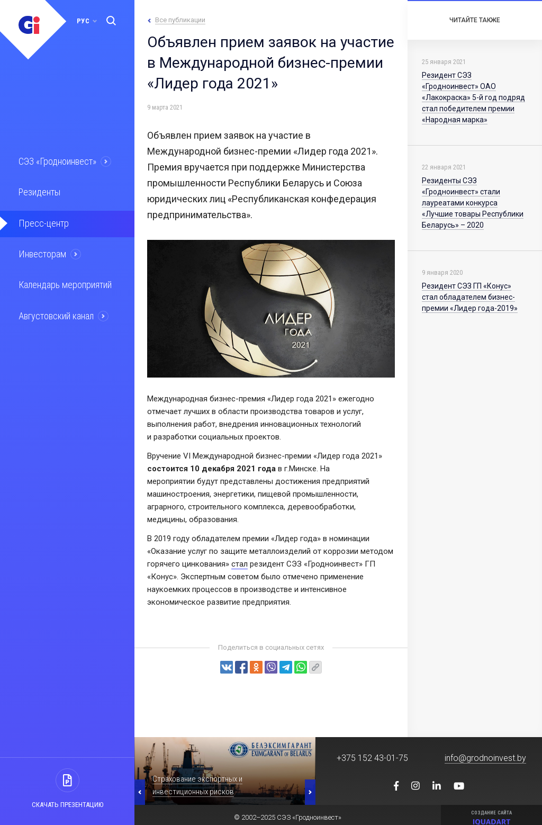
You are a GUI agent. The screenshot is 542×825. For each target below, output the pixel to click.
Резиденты (38, 191)
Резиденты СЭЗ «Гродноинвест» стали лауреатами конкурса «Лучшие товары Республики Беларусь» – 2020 (472, 202)
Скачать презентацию (67, 805)
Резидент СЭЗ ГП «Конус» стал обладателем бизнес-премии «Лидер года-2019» (470, 297)
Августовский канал (55, 312)
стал (239, 564)
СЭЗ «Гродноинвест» (56, 161)
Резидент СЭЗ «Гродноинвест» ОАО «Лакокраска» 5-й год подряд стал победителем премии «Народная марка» (473, 97)
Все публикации (180, 20)
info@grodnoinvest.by (485, 758)
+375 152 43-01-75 (372, 758)
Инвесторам (41, 251)
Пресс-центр (41, 221)
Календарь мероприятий (63, 281)
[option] (224, 771)
